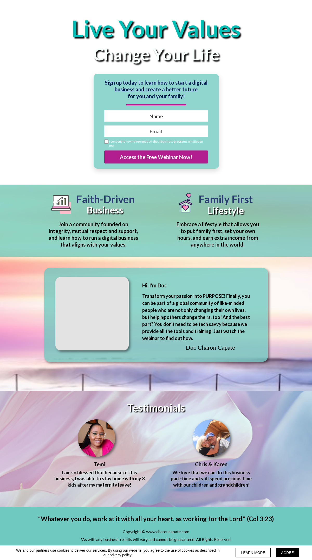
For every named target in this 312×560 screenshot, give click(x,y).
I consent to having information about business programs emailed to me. (156, 144)
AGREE (287, 553)
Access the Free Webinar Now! (156, 156)
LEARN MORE (253, 553)
